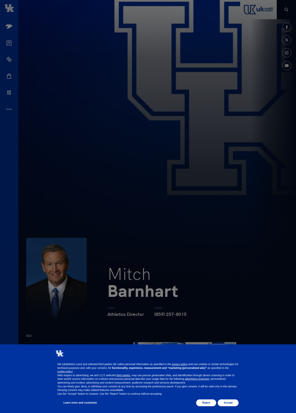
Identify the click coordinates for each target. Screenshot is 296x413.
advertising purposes (197, 378)
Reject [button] (206, 402)
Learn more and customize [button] (80, 402)
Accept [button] (228, 402)
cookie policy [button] (64, 371)
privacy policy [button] (180, 364)
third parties (123, 375)
